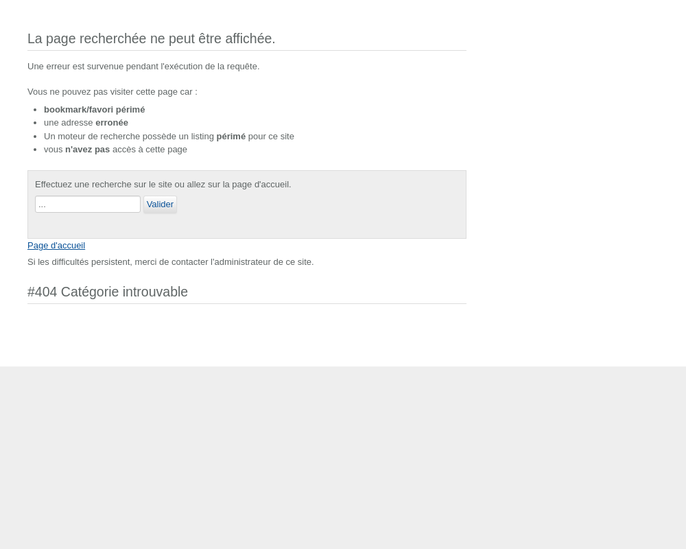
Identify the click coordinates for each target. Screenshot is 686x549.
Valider (160, 204)
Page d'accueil (56, 245)
